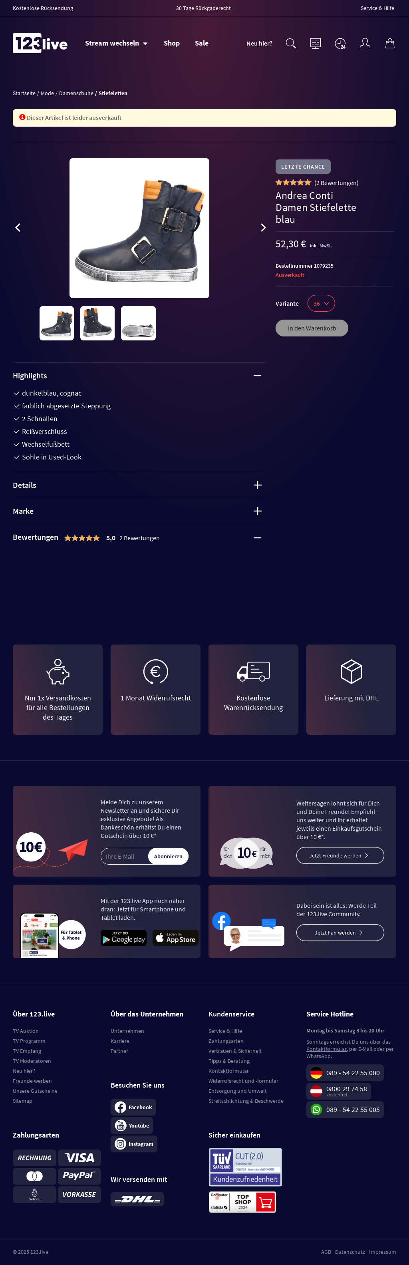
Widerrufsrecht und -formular (243, 1080)
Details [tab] (137, 485)
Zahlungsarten (226, 1040)
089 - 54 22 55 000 (353, 1072)
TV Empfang (27, 1050)
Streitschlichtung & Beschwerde (246, 1100)
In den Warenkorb (312, 328)
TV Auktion (26, 1030)
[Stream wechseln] (116, 43)
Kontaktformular (228, 1070)
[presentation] (17, 229)
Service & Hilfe (225, 1030)
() (336, 183)
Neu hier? (259, 43)
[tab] (139, 537)
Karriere (120, 1040)
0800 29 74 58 (346, 1088)
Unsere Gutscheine (35, 1090)
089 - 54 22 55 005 (353, 1109)
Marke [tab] (137, 511)
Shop (172, 43)
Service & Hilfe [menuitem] (377, 8)
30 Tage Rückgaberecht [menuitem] (203, 8)
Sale (201, 43)
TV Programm (29, 1040)
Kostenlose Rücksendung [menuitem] (43, 8)
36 (321, 303)
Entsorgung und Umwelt (237, 1090)
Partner (119, 1050)
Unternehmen (127, 1030)
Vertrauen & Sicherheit (235, 1050)
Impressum (382, 1251)
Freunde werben (32, 1080)
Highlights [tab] (137, 375)
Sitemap (22, 1100)
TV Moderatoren (32, 1060)
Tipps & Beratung (229, 1060)
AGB (326, 1251)
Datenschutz (350, 1251)
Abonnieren (168, 856)
